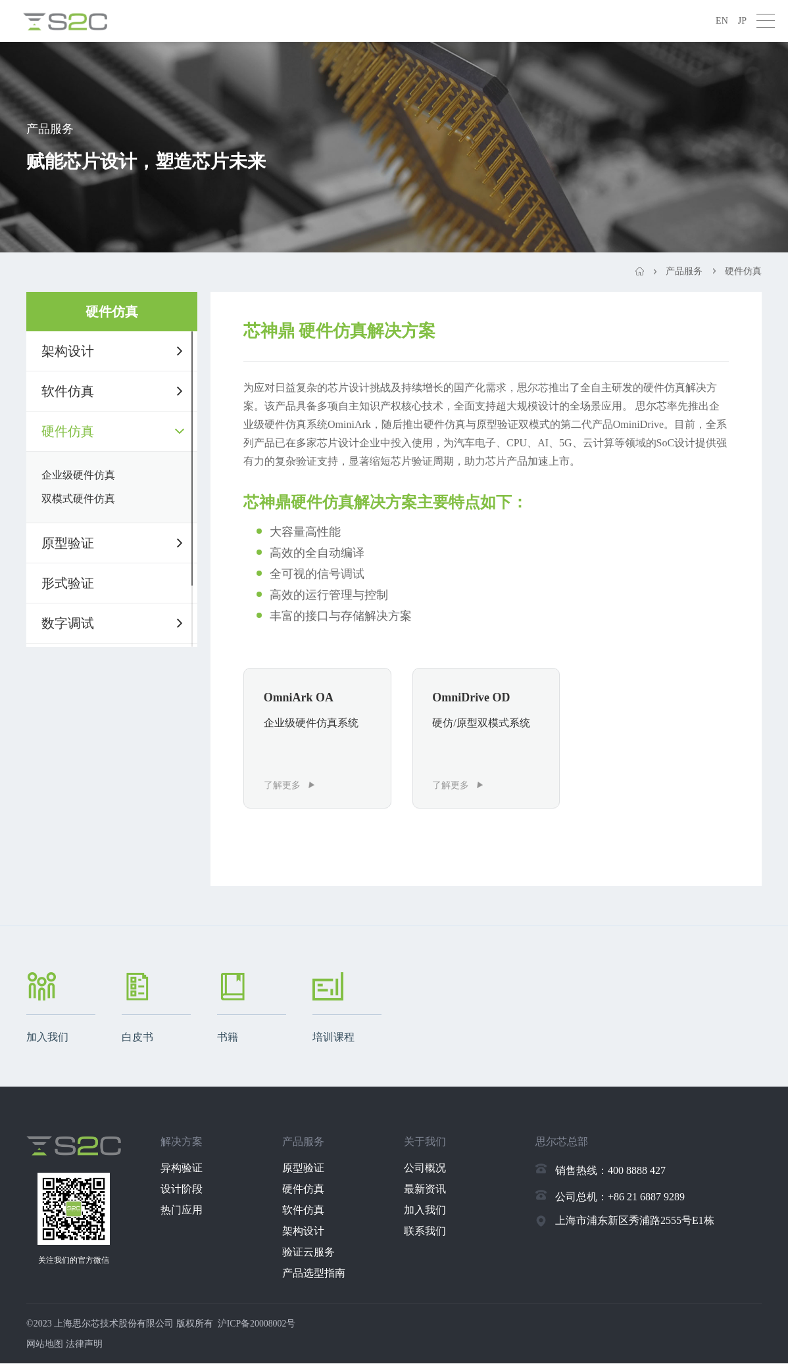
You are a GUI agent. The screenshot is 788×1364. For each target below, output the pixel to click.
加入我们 (428, 1210)
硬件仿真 (67, 431)
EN (722, 21)
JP (742, 21)
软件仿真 (67, 391)
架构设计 (67, 351)
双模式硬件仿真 (78, 498)
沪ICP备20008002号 (257, 1324)
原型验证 (67, 543)
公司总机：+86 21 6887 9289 (620, 1197)
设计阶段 (184, 1189)
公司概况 (428, 1168)
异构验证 (184, 1168)
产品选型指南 (316, 1273)
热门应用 (184, 1210)
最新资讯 (428, 1189)
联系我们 (428, 1231)
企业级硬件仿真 (78, 475)
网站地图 (44, 1345)
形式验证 (67, 583)
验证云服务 (311, 1252)
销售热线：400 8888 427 (610, 1171)
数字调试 (67, 623)
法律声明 (84, 1345)
